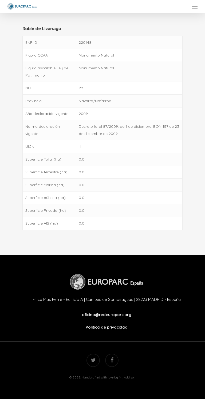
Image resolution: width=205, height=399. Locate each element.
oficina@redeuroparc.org (106, 314)
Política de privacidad (107, 327)
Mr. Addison (127, 377)
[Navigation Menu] (195, 6)
